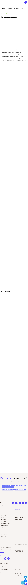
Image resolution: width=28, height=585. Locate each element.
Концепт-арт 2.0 (4, 521)
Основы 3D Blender (5, 534)
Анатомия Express (4, 525)
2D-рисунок (3, 512)
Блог (16, 515)
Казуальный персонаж (5, 529)
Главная (3, 8)
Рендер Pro (3, 519)
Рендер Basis (2, 518)
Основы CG (3, 515)
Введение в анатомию (5, 523)
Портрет (2, 531)
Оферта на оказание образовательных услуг (19, 551)
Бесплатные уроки (18, 512)
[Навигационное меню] (25, 2)
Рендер (3, 12)
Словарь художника (19, 517)
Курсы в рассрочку (18, 519)
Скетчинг (2, 513)
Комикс (2, 527)
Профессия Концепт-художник (7, 549)
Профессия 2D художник (6, 547)
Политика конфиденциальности (21, 556)
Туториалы (9, 8)
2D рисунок (8, 12)
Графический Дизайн (5, 533)
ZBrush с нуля (3, 536)
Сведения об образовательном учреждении (21, 545)
